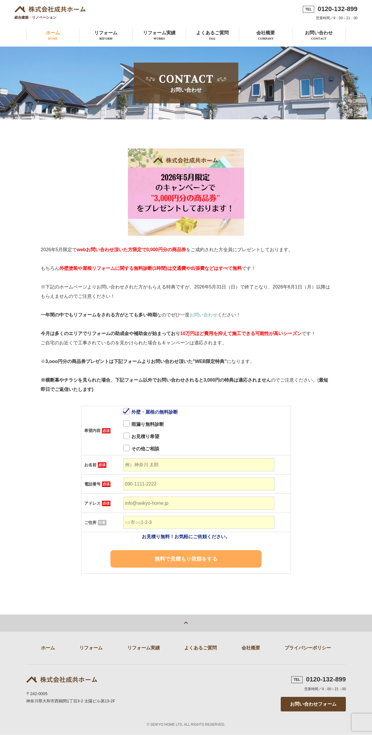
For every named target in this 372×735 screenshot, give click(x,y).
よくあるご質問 (212, 35)
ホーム (52, 35)
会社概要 (265, 35)
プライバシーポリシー (308, 648)
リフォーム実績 (159, 35)
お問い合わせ (318, 35)
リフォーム (105, 35)
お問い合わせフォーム (313, 704)
